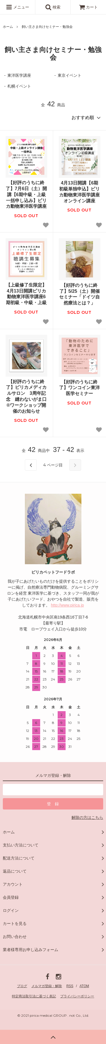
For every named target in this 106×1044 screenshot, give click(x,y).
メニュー (17, 7)
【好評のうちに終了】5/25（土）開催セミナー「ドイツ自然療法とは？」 (79, 294)
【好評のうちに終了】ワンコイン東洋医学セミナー (79, 387)
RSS (69, 986)
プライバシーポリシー (77, 996)
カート (88, 7)
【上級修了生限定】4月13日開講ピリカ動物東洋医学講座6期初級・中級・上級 (26, 294)
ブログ (22, 986)
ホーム (8, 27)
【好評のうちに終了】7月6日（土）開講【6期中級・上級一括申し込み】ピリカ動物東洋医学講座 (26, 194)
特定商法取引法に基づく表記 (34, 996)
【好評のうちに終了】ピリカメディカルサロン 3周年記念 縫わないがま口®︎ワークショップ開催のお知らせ (26, 396)
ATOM (84, 986)
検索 (52, 7)
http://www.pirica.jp (67, 605)
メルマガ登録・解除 (46, 986)
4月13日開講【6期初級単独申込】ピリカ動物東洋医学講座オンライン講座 (79, 191)
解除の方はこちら (87, 817)
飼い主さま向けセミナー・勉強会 (47, 27)
